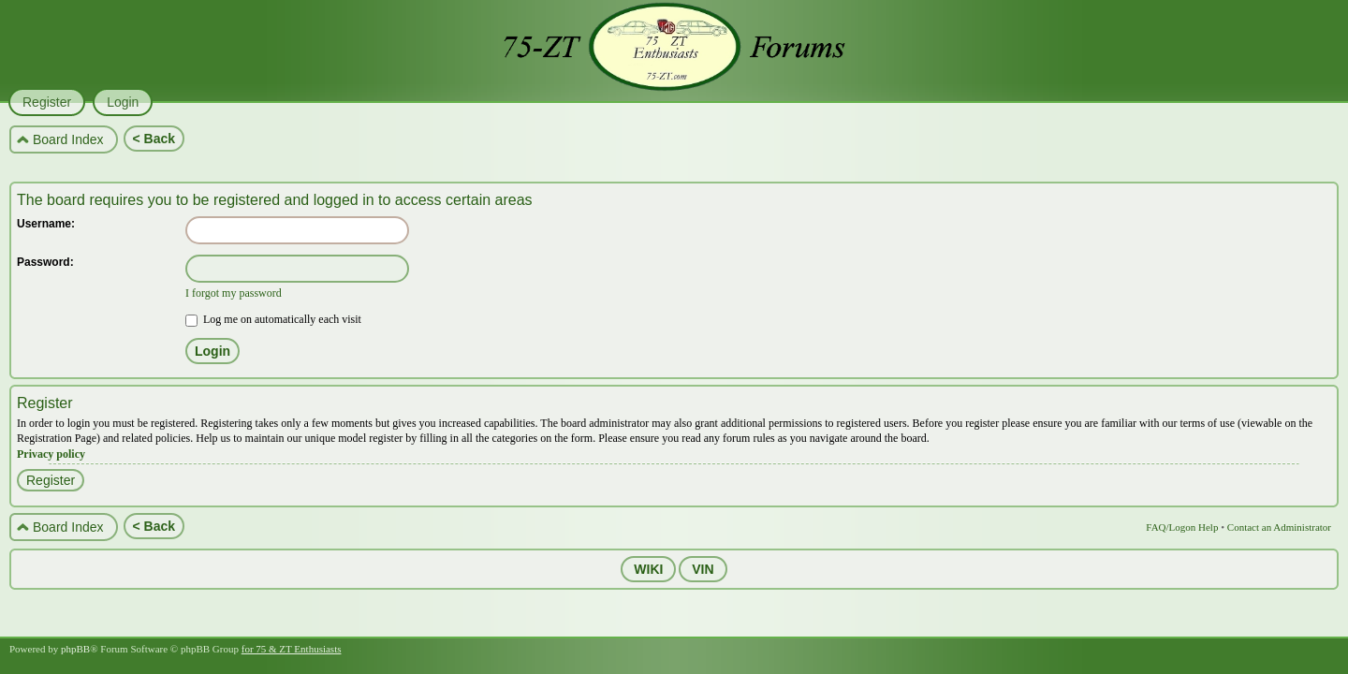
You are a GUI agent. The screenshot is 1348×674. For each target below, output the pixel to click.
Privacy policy (51, 454)
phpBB (75, 648)
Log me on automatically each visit (273, 319)
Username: (46, 223)
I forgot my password (233, 293)
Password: (45, 262)
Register (50, 480)
